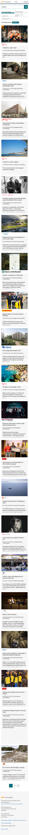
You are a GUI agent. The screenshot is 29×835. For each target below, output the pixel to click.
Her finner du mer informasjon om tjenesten (12, 804)
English (6, 829)
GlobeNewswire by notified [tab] (19, 15)
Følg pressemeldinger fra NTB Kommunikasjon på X (13, 820)
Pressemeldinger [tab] (6, 12)
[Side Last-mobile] (18, 786)
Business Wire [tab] (5, 16)
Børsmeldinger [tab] (19, 12)
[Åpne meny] (16, 2)
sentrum (16, 22)
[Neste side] (14, 786)
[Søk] (12, 7)
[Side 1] (11, 786)
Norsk (2, 829)
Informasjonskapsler (6, 823)
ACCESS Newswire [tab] (6, 18)
